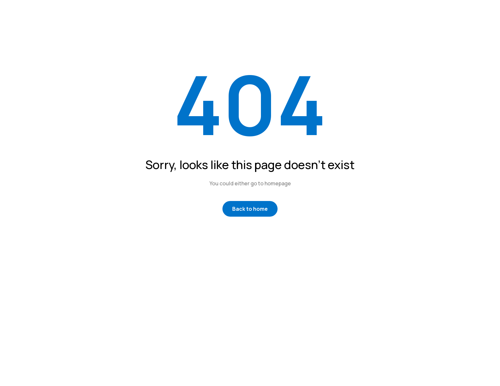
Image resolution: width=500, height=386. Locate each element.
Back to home (250, 208)
